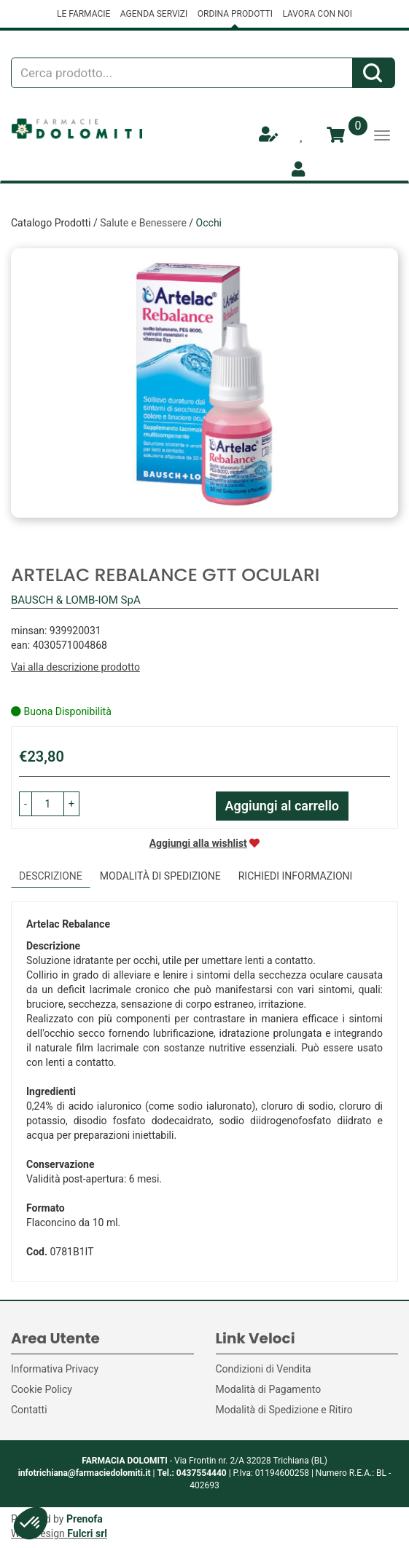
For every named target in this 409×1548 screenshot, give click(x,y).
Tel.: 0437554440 (191, 1473)
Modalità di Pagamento (269, 1389)
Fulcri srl (87, 1533)
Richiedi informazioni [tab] (295, 876)
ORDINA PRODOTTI (235, 14)
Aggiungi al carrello (282, 805)
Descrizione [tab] (50, 876)
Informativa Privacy (54, 1369)
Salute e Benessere (143, 223)
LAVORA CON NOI (317, 14)
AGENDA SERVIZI (153, 14)
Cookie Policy (41, 1389)
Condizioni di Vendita (263, 1369)
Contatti (29, 1409)
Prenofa (84, 1519)
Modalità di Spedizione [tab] (160, 876)
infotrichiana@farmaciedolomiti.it (84, 1473)
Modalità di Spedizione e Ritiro (284, 1409)
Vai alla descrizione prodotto (75, 667)
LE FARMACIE (83, 14)
